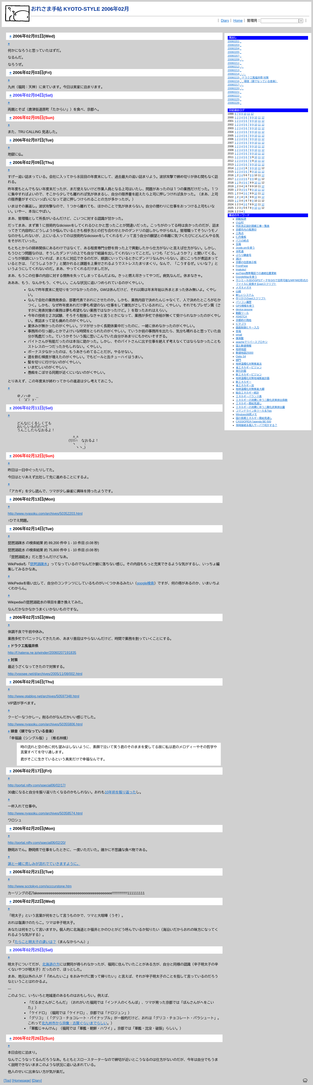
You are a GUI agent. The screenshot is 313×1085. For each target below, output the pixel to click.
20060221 (233, 92)
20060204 (233, 48)
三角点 (240, 233)
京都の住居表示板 (246, 262)
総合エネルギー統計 (247, 392)
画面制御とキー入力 (247, 327)
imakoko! (241, 269)
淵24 (238, 258)
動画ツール (242, 313)
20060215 (233, 77)
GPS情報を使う (245, 305)
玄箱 (238, 244)
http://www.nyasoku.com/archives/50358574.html (45, 813)
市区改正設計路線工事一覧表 (252, 226)
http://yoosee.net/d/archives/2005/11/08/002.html (45, 674)
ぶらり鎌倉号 (243, 255)
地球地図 (241, 349)
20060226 (233, 102)
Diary (225, 20)
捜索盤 (240, 338)
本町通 (240, 251)
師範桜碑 (241, 218)
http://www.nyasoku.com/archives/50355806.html (45, 724)
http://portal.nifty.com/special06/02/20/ (36, 843)
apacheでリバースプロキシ (252, 342)
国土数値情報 (243, 345)
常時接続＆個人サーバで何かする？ (256, 425)
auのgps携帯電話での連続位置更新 (256, 273)
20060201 (233, 41)
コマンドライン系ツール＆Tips (254, 410)
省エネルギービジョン (249, 367)
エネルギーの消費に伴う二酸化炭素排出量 (260, 407)
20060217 (233, 84)
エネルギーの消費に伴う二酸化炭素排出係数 (262, 400)
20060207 (233, 55)
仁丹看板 (241, 237)
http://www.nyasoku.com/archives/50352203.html (45, 513)
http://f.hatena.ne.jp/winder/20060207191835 (42, 653)
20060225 (233, 99)
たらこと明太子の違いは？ (35, 942)
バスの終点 (242, 240)
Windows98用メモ (246, 414)
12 (252, 113)
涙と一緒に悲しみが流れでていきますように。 (44, 864)
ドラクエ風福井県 (252, 77)
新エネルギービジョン (249, 374)
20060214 (233, 73)
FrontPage (242, 265)
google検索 (145, 583)
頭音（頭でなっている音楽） (261, 81)
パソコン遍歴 (243, 302)
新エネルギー (243, 381)
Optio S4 (241, 356)
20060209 (233, 59)
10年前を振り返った (120, 792)
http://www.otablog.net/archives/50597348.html (43, 696)
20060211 (233, 63)
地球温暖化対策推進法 (249, 363)
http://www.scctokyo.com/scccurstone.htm (40, 886)
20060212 (233, 66)
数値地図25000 (244, 352)
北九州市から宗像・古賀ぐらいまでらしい (74, 1023)
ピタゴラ (241, 323)
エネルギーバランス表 (249, 396)
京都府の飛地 (243, 320)
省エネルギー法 (245, 385)
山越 (238, 291)
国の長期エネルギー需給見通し (254, 418)
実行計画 (241, 370)
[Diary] (37, 1080)
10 (244, 113)
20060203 (233, 45)
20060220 (233, 88)
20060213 (233, 70)
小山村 (240, 222)
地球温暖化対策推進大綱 (250, 389)
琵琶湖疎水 (38, 564)
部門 (238, 360)
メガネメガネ (243, 287)
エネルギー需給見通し (249, 403)
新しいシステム (245, 295)
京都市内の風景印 (246, 229)
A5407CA (241, 316)
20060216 (233, 81)
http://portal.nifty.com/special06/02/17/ (36, 785)
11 (248, 113)
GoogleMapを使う (246, 276)
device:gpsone (244, 309)
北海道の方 (50, 964)
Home (238, 20)
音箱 (238, 331)
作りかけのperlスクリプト (251, 298)
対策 (266, 77)
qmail (239, 334)
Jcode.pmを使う (245, 247)
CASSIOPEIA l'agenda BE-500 (253, 421)
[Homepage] (21, 1080)
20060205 (233, 52)
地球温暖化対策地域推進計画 (252, 378)
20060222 (233, 95)
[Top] (7, 1080)
